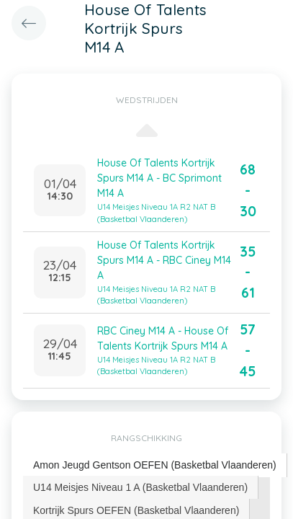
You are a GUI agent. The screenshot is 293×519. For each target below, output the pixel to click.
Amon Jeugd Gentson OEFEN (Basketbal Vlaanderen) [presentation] (154, 465)
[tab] (155, 465)
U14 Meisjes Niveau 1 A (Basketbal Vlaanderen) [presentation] (140, 487)
